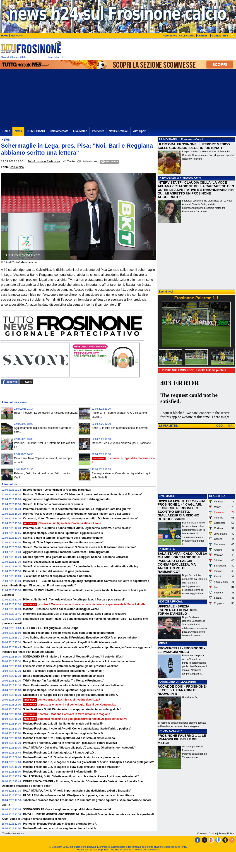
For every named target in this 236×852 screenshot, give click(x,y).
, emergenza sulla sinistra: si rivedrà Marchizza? (61, 699)
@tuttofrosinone (87, 161)
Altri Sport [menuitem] (139, 131)
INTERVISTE (167, 548)
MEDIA (163, 643)
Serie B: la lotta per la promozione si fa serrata (120, 428)
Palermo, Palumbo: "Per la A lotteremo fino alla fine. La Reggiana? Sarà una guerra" (77, 509)
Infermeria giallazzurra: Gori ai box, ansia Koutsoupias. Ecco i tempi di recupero (75, 613)
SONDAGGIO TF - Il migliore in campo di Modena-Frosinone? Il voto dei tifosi (73, 656)
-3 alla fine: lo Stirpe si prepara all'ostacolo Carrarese (57, 576)
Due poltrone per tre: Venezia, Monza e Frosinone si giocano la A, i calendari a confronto (80, 661)
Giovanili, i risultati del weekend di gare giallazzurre (56, 571)
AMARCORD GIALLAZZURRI (177, 681)
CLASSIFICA (217, 496)
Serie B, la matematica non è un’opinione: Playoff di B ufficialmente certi (70, 642)
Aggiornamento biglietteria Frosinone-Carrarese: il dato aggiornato (66, 499)
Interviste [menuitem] (98, 131)
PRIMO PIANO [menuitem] (36, 131)
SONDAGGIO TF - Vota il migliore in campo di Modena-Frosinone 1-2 (67, 809)
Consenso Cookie (207, 833)
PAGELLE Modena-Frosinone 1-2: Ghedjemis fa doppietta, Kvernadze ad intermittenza (78, 795)
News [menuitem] (18, 131)
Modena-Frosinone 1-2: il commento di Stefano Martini (58, 771)
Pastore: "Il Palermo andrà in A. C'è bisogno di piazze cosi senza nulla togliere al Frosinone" (82, 494)
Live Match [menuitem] (80, 131)
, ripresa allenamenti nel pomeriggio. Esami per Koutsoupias (69, 704)
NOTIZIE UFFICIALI (171, 601)
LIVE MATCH (167, 496)
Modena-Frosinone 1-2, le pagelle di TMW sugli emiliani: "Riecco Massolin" (71, 766)
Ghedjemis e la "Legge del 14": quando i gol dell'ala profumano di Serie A (70, 694)
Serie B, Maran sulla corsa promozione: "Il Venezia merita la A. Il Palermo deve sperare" (79, 547)
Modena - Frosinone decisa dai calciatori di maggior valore (61, 609)
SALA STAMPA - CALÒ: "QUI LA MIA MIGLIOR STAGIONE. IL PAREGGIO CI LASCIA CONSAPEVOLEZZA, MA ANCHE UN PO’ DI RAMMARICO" (182, 563)
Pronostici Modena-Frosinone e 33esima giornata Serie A (60, 823)
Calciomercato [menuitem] (59, 131)
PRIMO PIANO (168, 139)
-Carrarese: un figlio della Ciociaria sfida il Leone (62, 523)
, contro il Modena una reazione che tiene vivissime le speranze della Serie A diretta (84, 604)
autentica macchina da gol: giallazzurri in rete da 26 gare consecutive (75, 718)
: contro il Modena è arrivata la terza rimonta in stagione (66, 714)
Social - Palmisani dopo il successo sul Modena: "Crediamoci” (63, 670)
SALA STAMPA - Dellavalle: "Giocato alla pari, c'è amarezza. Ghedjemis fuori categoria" (79, 747)
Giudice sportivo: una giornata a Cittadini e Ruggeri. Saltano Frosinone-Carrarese (75, 557)
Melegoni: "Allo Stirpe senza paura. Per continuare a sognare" (63, 542)
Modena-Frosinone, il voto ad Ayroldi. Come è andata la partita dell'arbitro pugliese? (77, 728)
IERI (230, 425)
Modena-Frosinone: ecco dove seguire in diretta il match (59, 828)
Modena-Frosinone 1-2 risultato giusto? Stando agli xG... (59, 752)
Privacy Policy (226, 833)
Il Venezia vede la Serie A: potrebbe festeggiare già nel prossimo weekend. (71, 666)
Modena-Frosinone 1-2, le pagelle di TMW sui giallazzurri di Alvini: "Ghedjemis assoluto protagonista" (88, 762)
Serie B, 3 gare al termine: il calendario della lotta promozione (63, 537)
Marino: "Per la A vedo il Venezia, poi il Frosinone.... (123, 443)
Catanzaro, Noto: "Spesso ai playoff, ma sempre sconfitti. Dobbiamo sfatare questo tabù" (80, 518)
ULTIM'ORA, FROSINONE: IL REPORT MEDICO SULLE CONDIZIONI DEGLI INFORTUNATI (194, 146)
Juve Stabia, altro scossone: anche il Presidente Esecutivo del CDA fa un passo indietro (80, 637)
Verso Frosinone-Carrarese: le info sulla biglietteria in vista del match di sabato (74, 685)
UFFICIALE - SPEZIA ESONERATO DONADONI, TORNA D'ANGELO (177, 610)
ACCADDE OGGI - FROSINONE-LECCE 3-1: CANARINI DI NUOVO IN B (182, 690)
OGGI (219, 425)
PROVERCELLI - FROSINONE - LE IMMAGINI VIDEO (181, 650)
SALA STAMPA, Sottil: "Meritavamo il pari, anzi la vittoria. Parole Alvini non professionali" (81, 776)
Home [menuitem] (6, 131)
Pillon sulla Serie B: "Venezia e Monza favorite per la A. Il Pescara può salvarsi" (74, 599)
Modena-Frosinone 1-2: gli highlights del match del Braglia (61, 723)
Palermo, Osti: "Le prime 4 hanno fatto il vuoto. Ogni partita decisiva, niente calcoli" (77, 528)
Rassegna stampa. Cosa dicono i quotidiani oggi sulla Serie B (63, 533)
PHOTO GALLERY (170, 730)
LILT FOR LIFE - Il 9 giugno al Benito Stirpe (50, 628)
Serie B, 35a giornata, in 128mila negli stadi (51, 561)
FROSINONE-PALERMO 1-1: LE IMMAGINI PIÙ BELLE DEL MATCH (182, 739)
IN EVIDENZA (167, 177)
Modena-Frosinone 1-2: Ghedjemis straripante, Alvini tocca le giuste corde (71, 757)
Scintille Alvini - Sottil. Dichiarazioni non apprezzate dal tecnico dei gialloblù (72, 709)
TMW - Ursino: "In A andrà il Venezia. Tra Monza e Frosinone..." (63, 680)
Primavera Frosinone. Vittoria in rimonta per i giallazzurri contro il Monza (70, 742)
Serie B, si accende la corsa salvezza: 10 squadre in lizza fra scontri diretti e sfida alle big (80, 566)
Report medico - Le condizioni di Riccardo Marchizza (45, 412)
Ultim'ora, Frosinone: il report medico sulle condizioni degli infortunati (68, 632)
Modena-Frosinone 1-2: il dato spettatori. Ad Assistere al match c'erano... (70, 738)
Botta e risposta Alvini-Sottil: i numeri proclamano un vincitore (63, 675)
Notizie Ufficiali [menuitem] (118, 131)
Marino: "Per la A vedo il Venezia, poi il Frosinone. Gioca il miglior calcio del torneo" (77, 513)
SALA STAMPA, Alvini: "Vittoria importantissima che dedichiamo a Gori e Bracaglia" (77, 790)
